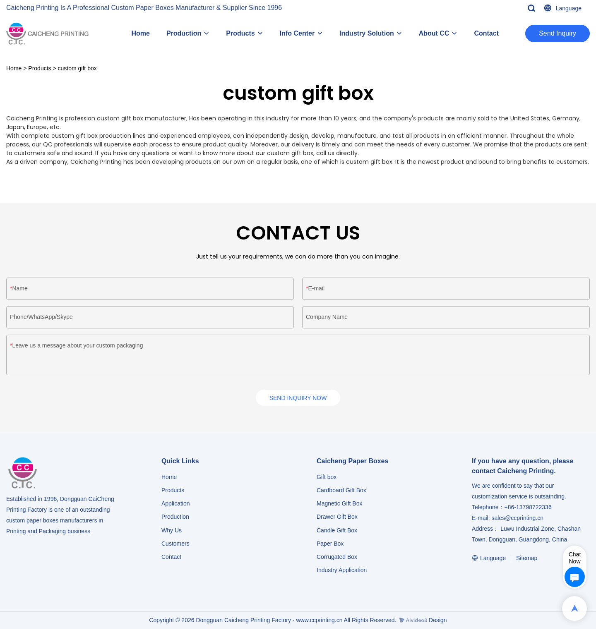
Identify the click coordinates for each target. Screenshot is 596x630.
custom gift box (77, 68)
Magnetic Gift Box (340, 505)
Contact (486, 33)
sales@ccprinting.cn (517, 519)
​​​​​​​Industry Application (342, 571)
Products (240, 33)
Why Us (171, 531)
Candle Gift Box (337, 531)
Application (175, 505)
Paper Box (330, 544)
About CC (434, 33)
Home (140, 33)
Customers (175, 544)
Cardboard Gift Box (341, 491)
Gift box (326, 478)
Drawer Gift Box (337, 518)
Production (183, 33)
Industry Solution (366, 33)
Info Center (297, 33)
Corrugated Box (337, 558)
